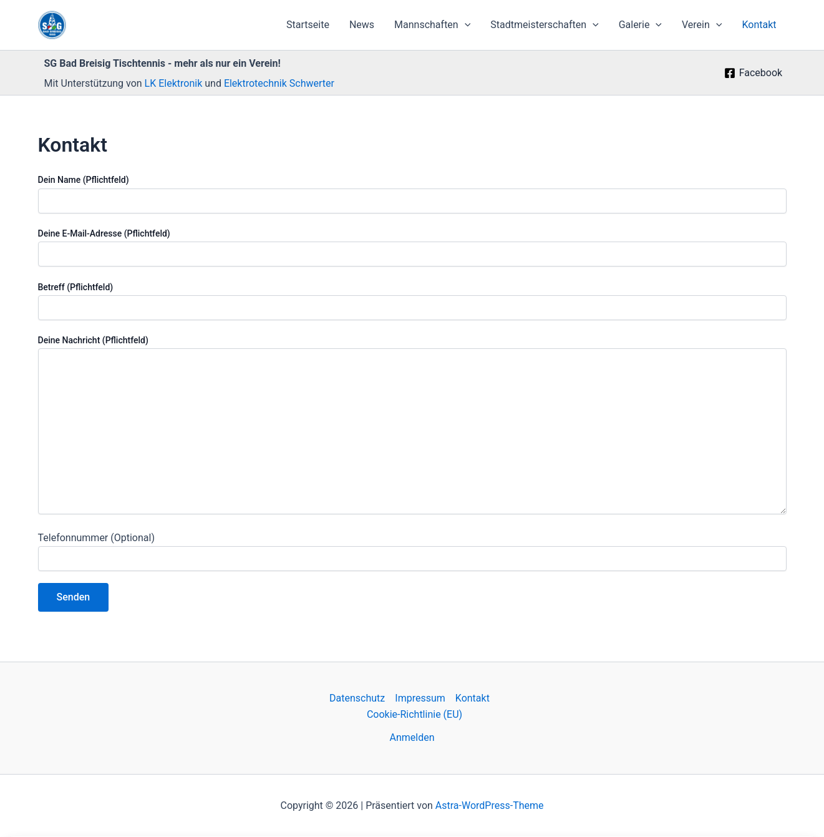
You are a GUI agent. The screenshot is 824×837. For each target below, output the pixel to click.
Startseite (307, 25)
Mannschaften (432, 25)
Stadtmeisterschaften (544, 25)
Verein (702, 25)
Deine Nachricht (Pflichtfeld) (412, 426)
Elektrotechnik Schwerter (279, 83)
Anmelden (411, 737)
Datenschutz (357, 698)
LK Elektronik (175, 83)
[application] (464, 25)
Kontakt (759, 25)
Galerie (640, 25)
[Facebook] (753, 73)
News (361, 25)
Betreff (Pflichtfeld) (412, 301)
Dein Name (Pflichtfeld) (412, 194)
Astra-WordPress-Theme (489, 805)
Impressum (420, 698)
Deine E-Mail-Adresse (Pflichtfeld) (412, 247)
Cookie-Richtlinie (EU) (414, 714)
